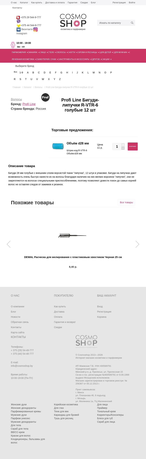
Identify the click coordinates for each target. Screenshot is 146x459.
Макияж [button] (34, 52)
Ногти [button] (73, 52)
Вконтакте (24, 29)
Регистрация (119, 2)
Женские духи (19, 404)
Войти (132, 2)
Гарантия (72, 2)
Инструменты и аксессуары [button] (75, 59)
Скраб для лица (106, 421)
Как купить (36, 2)
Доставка (59, 311)
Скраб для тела (19, 428)
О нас (14, 2)
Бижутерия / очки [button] (47, 59)
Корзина (101, 316)
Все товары (126, 202)
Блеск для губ (105, 418)
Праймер (102, 408)
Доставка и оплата (55, 2)
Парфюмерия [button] (20, 52)
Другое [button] (97, 59)
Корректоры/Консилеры (110, 414)
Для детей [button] (106, 52)
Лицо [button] (44, 52)
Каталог (24, 2)
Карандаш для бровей (66, 414)
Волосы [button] (62, 52)
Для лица (102, 404)
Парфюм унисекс (20, 418)
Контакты (16, 327)
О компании (17, 306)
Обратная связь (20, 322)
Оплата (58, 316)
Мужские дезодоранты (23, 421)
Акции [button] (107, 59)
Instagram (21, 33)
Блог (93, 2)
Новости (15, 316)
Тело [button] (52, 52)
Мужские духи (19, 414)
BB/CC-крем (18, 432)
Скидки (84, 2)
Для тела (16, 425)
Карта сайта (17, 332)
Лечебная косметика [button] (24, 59)
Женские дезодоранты (23, 408)
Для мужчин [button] (121, 52)
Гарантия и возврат (65, 322)
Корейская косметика (66, 404)
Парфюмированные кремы (26, 411)
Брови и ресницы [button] (88, 52)
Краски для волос (21, 435)
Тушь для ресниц (63, 418)
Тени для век (61, 411)
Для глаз (59, 408)
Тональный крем (106, 411)
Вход (100, 306)
